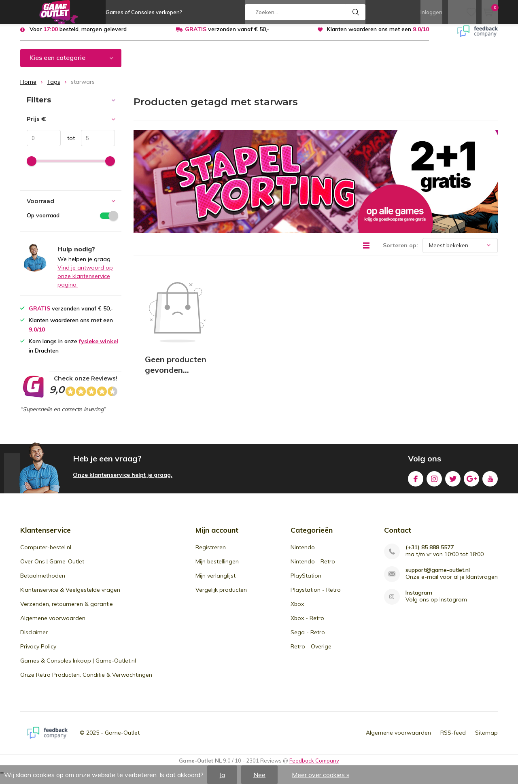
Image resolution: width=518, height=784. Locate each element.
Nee (259, 775)
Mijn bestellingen (217, 567)
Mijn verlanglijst (215, 581)
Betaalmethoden (42, 581)
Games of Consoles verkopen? (144, 12)
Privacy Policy (38, 652)
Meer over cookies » (320, 775)
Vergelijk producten (221, 595)
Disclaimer (34, 638)
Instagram (434, 483)
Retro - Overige (311, 652)
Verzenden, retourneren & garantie (66, 610)
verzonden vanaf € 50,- (227, 35)
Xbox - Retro (307, 624)
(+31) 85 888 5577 (429, 553)
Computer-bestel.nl (45, 553)
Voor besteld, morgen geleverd (78, 35)
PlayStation (306, 581)
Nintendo (303, 553)
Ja (222, 775)
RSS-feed (453, 738)
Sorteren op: (400, 251)
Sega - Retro (308, 638)
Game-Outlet (122, 738)
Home (28, 87)
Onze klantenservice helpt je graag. (122, 480)
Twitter (453, 483)
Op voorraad (71, 221)
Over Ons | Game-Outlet (52, 567)
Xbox (297, 610)
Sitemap (486, 738)
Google (471, 483)
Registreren (210, 553)
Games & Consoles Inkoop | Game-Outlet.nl (78, 666)
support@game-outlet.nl (437, 576)
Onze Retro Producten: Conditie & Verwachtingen (86, 680)
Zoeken (355, 12)
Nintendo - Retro (313, 567)
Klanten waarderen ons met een (378, 35)
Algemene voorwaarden (52, 624)
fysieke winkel (98, 347)
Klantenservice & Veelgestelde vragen (70, 595)
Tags (53, 87)
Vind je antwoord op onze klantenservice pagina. (85, 282)
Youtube (490, 483)
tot (68, 144)
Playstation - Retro (316, 595)
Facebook (415, 483)
